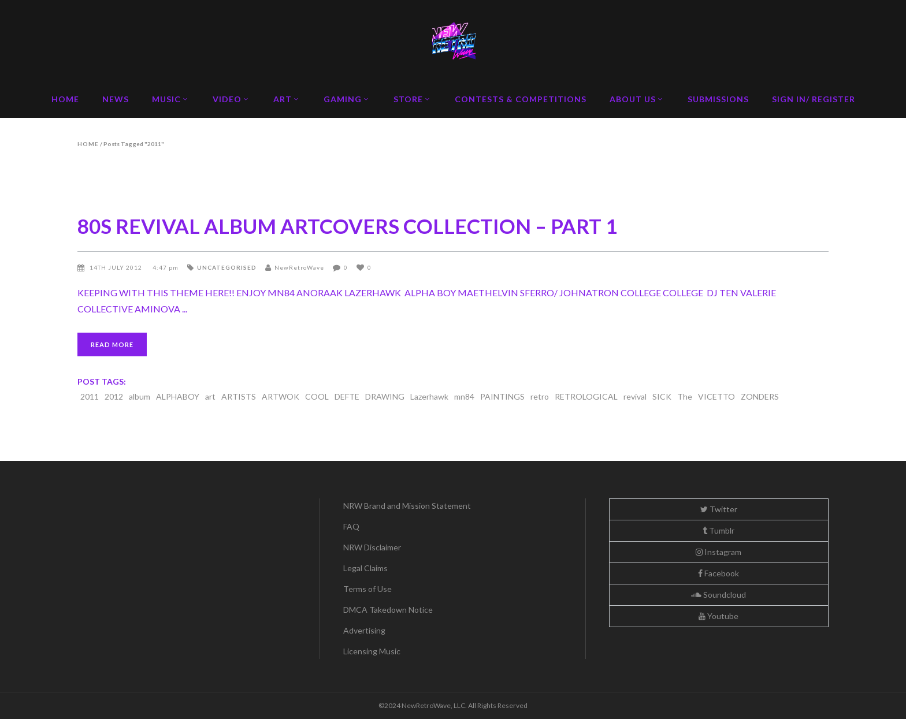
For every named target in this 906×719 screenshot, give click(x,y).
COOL (317, 396)
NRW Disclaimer (372, 547)
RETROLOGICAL (586, 396)
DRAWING (384, 396)
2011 (89, 396)
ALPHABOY (177, 396)
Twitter (718, 509)
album (139, 396)
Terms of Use (367, 589)
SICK (661, 396)
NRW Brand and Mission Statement (407, 506)
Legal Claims (365, 568)
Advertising (364, 630)
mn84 (464, 396)
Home (88, 144)
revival (635, 396)
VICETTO (716, 396)
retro (539, 396)
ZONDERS (760, 396)
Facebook (718, 573)
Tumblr (718, 530)
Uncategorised (227, 267)
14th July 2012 (117, 267)
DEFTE (347, 396)
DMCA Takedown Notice (388, 609)
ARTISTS (238, 396)
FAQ (351, 526)
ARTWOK (280, 396)
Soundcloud (718, 594)
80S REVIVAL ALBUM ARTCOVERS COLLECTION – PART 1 (347, 226)
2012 (114, 396)
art (210, 396)
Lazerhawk (429, 396)
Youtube (718, 616)
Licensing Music (371, 651)
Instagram (718, 552)
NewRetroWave (299, 267)
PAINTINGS (502, 396)
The (684, 396)
